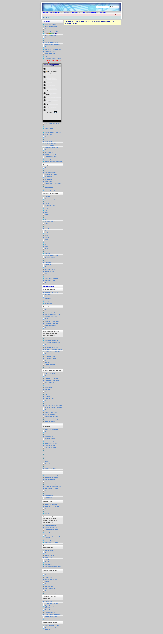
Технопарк (48, 267)
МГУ (46, 219)
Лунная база (48, 463)
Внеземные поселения (71, 12)
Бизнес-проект (49, 152)
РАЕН (46, 217)
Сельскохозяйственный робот (53, 614)
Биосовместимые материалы (53, 405)
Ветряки (47, 353)
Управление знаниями (51, 147)
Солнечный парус (50, 441)
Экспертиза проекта (50, 154)
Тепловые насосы (50, 364)
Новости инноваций (50, 24)
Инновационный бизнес (52, 42)
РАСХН (46, 17)
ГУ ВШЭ (47, 228)
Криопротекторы (50, 421)
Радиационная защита (51, 590)
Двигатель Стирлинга (51, 579)
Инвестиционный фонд (51, 278)
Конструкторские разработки (53, 161)
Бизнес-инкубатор (50, 269)
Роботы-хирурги (49, 550)
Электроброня (49, 583)
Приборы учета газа (50, 318)
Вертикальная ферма (51, 616)
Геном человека (49, 398)
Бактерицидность (50, 588)
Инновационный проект (52, 150)
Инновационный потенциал (53, 132)
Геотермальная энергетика (52, 342)
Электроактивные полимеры (53, 301)
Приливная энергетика (51, 340)
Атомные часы (49, 508)
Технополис (48, 262)
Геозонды (48, 367)
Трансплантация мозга (51, 529)
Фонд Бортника (49, 208)
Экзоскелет (120, 15)
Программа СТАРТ (50, 205)
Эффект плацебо (50, 414)
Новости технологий (51, 26)
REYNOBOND (48, 303)
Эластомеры (48, 294)
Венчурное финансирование (53, 49)
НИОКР (47, 276)
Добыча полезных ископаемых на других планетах (51, 459)
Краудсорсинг (49, 495)
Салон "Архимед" (50, 190)
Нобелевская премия (51, 174)
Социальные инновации (52, 123)
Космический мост (50, 445)
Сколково (103, 12)
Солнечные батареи (50, 358)
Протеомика (48, 400)
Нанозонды (48, 389)
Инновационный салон (51, 167)
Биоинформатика (50, 391)
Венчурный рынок (50, 51)
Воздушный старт (50, 438)
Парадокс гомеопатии (51, 412)
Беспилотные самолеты (52, 429)
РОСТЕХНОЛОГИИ (50, 257)
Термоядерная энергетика (52, 351)
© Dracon (45, 121)
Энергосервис (49, 309)
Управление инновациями (52, 44)
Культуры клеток (50, 373)
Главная (45, 12)
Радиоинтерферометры (52, 506)
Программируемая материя (53, 566)
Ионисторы (48, 327)
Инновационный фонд (51, 282)
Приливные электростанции (53, 338)
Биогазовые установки (51, 603)
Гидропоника (48, 601)
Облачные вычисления (51, 493)
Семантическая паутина (52, 484)
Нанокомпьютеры (50, 479)
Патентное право (50, 139)
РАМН (46, 212)
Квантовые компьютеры (52, 475)
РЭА (46, 230)
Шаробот (47, 562)
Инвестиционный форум (52, 170)
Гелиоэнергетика (50, 356)
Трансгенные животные (52, 380)
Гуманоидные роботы (51, 552)
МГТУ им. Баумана (50, 221)
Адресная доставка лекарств (53, 407)
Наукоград (48, 264)
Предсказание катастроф (52, 625)
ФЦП (46, 251)
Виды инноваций (50, 56)
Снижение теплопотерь (51, 323)
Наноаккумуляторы (50, 312)
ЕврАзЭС (47, 253)
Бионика (47, 409)
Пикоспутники (49, 432)
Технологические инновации (53, 58)
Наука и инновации (50, 37)
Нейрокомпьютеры (50, 490)
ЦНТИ (46, 242)
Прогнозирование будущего (53, 31)
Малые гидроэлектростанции (53, 349)
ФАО (46, 248)
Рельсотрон (48, 577)
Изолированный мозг (51, 527)
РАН (46, 210)
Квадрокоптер (49, 436)
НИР (46, 273)
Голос (55, 112)
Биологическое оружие (51, 593)
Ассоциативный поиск (51, 488)
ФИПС (46, 239)
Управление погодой (51, 612)
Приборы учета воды (51, 316)
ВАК (46, 244)
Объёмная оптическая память (53, 486)
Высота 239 (48, 557)
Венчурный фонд (50, 280)
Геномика (47, 396)
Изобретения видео (50, 53)
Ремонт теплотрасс (50, 325)
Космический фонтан (51, 443)
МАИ (46, 233)
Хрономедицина (49, 382)
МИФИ (47, 226)
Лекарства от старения (51, 416)
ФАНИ (46, 246)
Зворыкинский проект (51, 199)
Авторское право (50, 136)
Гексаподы (48, 559)
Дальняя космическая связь (53, 504)
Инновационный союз (51, 255)
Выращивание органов (51, 375)
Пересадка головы (50, 525)
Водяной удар (49, 586)
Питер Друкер (49, 134)
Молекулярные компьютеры (53, 481)
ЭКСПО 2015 (48, 181)
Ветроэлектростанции (51, 347)
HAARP (47, 513)
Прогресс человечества (52, 28)
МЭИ (46, 235)
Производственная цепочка (53, 159)
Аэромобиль (48, 564)
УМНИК (47, 203)
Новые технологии (50, 35)
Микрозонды (48, 387)
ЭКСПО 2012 (48, 179)
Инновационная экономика (53, 126)
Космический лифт (50, 447)
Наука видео (48, 141)
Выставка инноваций (51, 172)
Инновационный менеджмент (53, 40)
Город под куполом (50, 619)
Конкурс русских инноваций (53, 183)
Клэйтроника (48, 497)
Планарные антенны (51, 511)
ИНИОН (47, 237)
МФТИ (46, 223)
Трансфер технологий (51, 156)
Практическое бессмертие (90, 12)
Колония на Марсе (50, 466)
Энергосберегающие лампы (53, 314)
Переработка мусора (51, 609)
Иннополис (48, 260)
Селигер (47, 201)
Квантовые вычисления (52, 477)
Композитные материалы (52, 434)
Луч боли (47, 581)
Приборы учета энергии (52, 321)
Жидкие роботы (49, 555)
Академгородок (49, 271)
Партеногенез (49, 394)
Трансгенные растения (51, 378)
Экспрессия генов (50, 403)
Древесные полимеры (51, 292)
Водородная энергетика (52, 344)
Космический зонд (50, 468)
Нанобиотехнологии (51, 385)
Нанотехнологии (55, 12)
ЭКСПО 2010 (48, 176)
